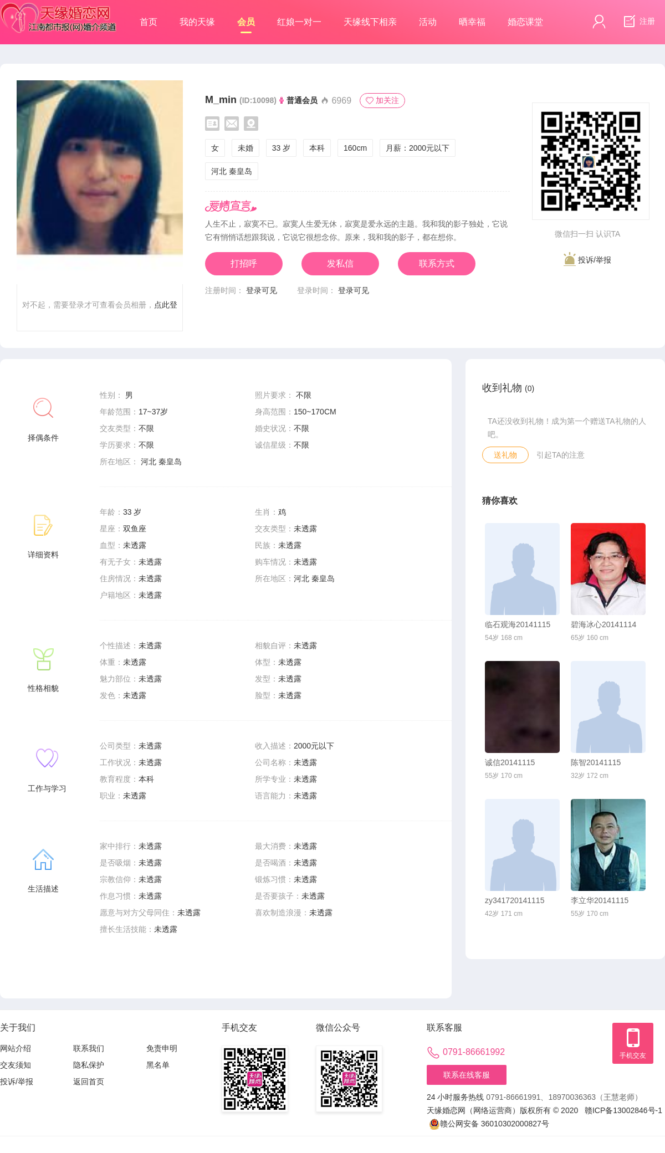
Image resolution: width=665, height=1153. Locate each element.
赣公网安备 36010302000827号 (489, 1124)
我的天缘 (197, 22)
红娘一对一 (299, 22)
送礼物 (505, 454)
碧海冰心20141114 (603, 624)
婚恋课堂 (525, 22)
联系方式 (436, 263)
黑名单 (158, 1064)
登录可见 (261, 290)
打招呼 (244, 263)
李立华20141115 (599, 900)
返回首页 (88, 1081)
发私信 (340, 263)
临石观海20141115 (517, 624)
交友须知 (15, 1064)
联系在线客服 (466, 1074)
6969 (335, 100)
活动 (428, 22)
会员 (246, 25)
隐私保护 (88, 1064)
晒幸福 (472, 22)
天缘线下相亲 (370, 22)
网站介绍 (15, 1048)
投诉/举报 (587, 259)
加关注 (382, 100)
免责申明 (161, 1048)
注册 (638, 21)
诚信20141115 (510, 762)
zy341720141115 (514, 900)
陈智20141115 (596, 762)
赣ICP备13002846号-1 (623, 1110)
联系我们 (88, 1048)
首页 (148, 22)
